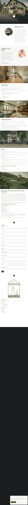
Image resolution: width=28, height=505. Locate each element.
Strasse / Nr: (3, 408)
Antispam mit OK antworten (4, 445)
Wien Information (16, 381)
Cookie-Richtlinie (15, 503)
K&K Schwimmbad (20, 376)
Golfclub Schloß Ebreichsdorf (4, 388)
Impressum (22, 503)
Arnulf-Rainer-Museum (11, 374)
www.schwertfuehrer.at (12, 269)
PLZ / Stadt (2, 412)
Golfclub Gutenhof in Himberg (4, 383)
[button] (26, 496)
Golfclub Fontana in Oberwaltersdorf (5, 387)
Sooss (2, 487)
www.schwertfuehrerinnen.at (19, 269)
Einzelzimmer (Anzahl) (4, 433)
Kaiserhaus (4, 375)
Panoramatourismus (3, 490)
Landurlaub (2, 488)
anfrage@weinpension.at (5, 483)
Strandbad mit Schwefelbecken (19, 372)
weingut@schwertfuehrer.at (5, 275)
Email (2, 415)
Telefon (2, 419)
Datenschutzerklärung (19, 503)
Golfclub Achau (2, 385)
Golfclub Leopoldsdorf (3, 386)
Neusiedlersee (9, 395)
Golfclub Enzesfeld (3, 389)
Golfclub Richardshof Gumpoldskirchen (5, 384)
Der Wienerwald (3, 489)
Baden (2, 371)
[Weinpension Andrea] (2, 2)
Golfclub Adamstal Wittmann (7, 390)
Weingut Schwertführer (3, 486)
